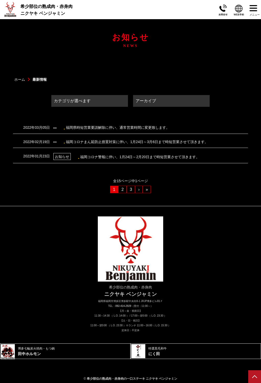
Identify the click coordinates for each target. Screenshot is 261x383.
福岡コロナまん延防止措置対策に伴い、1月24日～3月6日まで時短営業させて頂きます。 (113, 142)
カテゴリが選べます (72, 101)
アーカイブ (146, 101)
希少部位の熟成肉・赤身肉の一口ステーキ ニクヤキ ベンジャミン (132, 378)
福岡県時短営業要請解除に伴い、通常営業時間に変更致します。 (94, 127)
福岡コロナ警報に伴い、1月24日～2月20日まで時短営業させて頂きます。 (108, 156)
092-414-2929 (123, 306)
